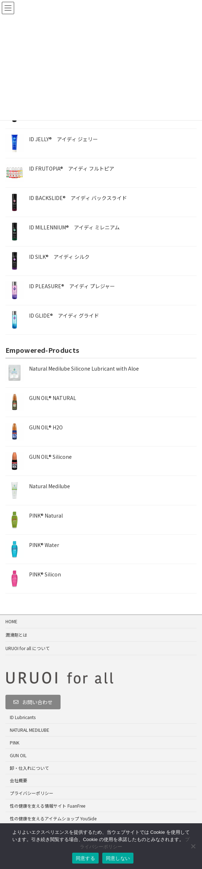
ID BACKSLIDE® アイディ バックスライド (78, 197)
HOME (11, 621)
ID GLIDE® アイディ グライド (64, 315)
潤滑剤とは (16, 635)
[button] (33, 702)
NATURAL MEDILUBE (29, 730)
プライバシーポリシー (31, 793)
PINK (14, 742)
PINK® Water (44, 544)
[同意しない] (193, 846)
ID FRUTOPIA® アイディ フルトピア (71, 168)
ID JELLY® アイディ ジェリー (63, 139)
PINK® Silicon (45, 574)
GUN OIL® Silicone (50, 456)
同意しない (118, 858)
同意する (85, 858)
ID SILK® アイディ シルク (59, 256)
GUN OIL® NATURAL (52, 397)
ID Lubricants (23, 717)
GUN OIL (18, 755)
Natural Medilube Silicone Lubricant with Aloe (84, 368)
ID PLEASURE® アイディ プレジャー (72, 286)
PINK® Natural (46, 515)
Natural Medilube (49, 486)
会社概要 (18, 780)
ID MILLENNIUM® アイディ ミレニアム (74, 227)
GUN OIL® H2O (46, 427)
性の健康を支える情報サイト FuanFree (47, 806)
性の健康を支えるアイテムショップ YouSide (53, 818)
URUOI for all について (27, 648)
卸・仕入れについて (29, 768)
